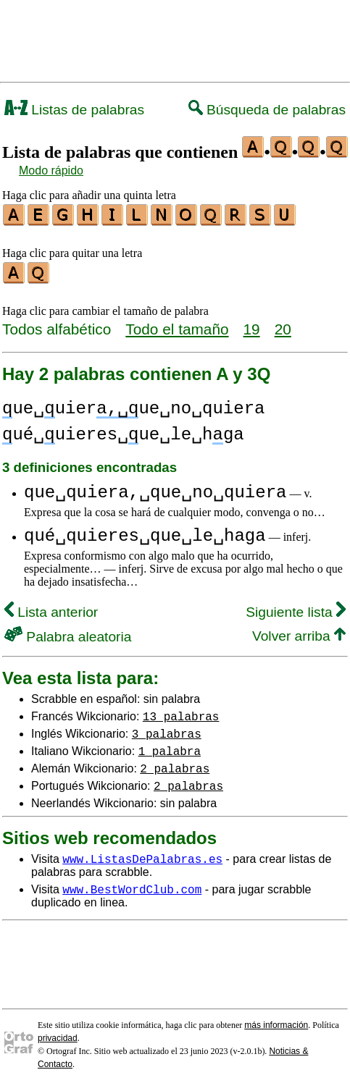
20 (283, 324)
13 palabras (181, 712)
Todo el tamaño (176, 324)
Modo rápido (51, 170)
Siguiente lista (296, 607)
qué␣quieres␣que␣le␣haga (145, 532)
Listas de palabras (74, 109)
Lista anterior (51, 607)
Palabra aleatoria (67, 632)
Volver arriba (299, 631)
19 (251, 324)
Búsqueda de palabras (267, 109)
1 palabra (169, 746)
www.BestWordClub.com (131, 885)
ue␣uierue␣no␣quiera (133, 404)
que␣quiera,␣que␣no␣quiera (155, 488)
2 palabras (174, 764)
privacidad (58, 1034)
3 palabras (166, 729)
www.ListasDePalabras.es (142, 854)
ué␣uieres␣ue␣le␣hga (123, 430)
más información (276, 1021)
